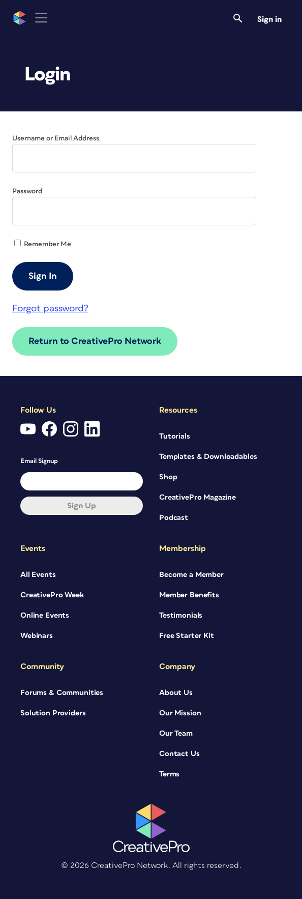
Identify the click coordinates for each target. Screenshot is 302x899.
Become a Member (191, 574)
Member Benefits (189, 595)
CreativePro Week (52, 595)
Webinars (36, 636)
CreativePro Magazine (197, 497)
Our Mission (180, 713)
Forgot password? (50, 308)
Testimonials (180, 615)
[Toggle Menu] (41, 18)
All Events (38, 574)
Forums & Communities (61, 693)
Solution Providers (52, 713)
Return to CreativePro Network (94, 341)
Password (27, 191)
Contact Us (179, 754)
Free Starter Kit (186, 636)
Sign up (81, 506)
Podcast (173, 517)
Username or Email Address (55, 138)
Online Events (44, 615)
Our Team (176, 733)
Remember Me (42, 244)
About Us (176, 693)
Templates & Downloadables (208, 456)
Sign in (269, 19)
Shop (168, 477)
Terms (169, 774)
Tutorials (174, 436)
